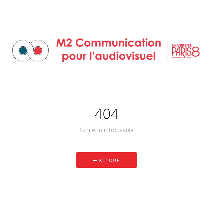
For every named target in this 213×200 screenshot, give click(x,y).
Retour (106, 160)
